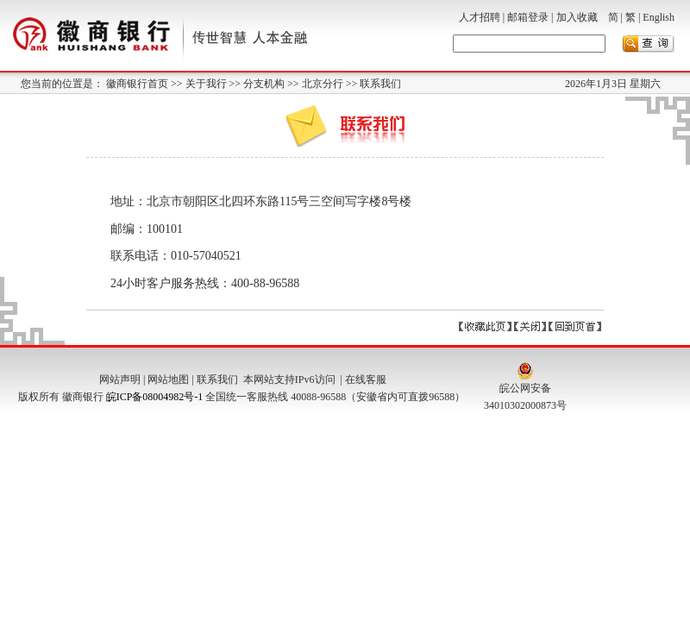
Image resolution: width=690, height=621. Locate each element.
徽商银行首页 (138, 84)
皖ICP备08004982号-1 (155, 397)
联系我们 (380, 84)
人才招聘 (479, 17)
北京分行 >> (331, 84)
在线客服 (365, 379)
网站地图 (168, 379)
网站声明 (120, 379)
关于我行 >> (214, 84)
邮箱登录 (528, 17)
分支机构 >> (272, 84)
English (658, 17)
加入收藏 (577, 17)
